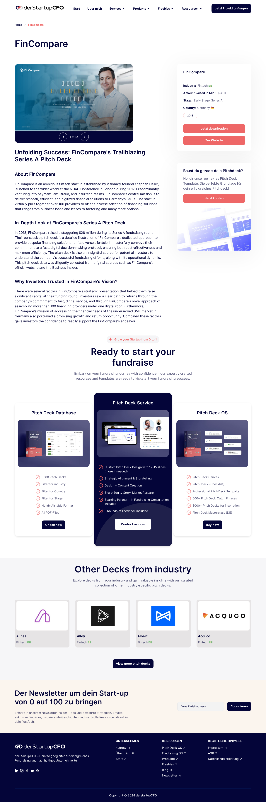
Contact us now (133, 524)
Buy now (212, 525)
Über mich (94, 8)
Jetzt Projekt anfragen (231, 8)
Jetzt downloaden (214, 128)
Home (18, 24)
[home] (40, 8)
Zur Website (214, 140)
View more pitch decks (133, 664)
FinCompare (36, 24)
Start (76, 8)
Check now (53, 525)
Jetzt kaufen (214, 198)
